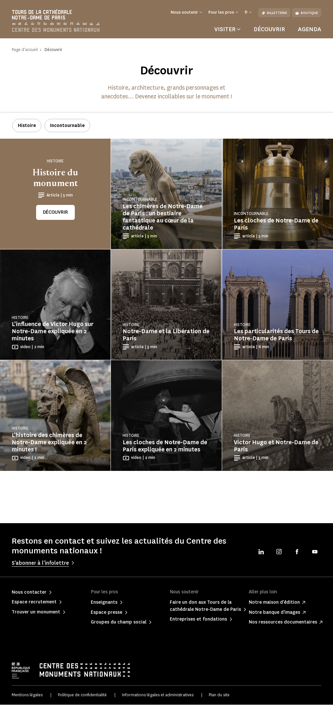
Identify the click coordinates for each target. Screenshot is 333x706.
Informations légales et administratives (157, 696)
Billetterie (274, 12)
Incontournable (67, 127)
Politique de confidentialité (82, 696)
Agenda (309, 30)
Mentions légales (27, 696)
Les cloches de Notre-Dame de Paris (276, 225)
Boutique (306, 12)
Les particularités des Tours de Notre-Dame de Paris (276, 336)
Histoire (27, 127)
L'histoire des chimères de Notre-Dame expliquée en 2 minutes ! (49, 444)
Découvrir (269, 30)
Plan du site (219, 696)
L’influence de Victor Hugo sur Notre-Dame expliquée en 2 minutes (52, 333)
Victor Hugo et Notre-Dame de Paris (276, 447)
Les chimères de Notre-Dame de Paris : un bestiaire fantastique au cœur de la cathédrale (163, 218)
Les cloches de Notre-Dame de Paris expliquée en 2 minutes (165, 447)
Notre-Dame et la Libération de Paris (166, 336)
